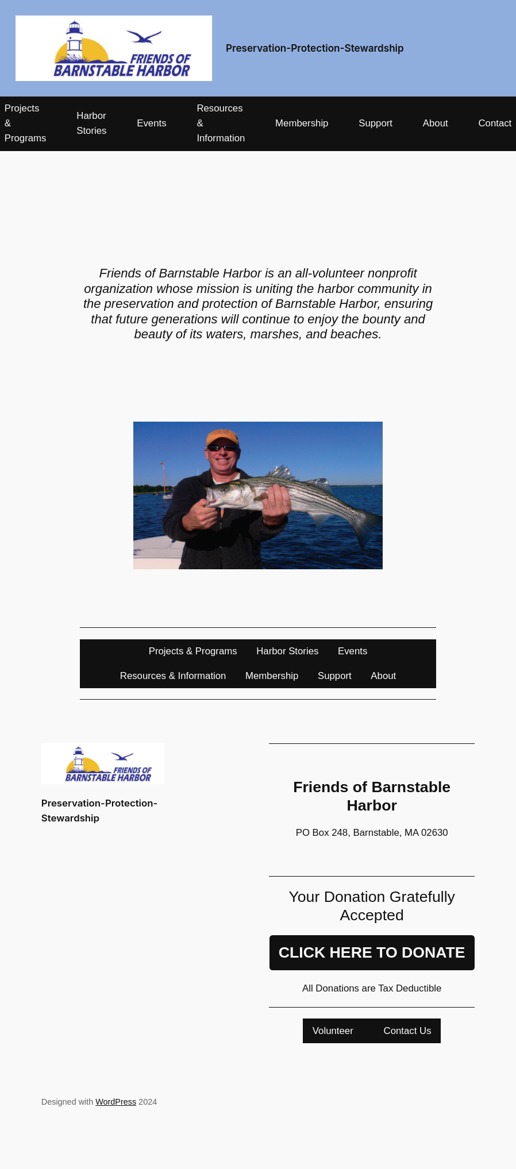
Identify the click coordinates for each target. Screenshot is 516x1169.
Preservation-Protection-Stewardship (315, 48)
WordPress (115, 1101)
